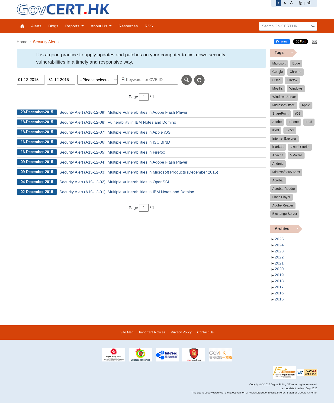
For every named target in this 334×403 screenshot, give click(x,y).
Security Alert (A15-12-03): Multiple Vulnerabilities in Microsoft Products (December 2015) (138, 172)
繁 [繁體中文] (300, 3)
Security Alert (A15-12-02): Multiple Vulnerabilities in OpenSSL (114, 182)
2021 (279, 263)
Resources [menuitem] (128, 26)
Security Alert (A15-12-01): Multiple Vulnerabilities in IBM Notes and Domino (126, 192)
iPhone (294, 122)
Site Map (127, 332)
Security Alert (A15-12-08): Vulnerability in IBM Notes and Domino (117, 122)
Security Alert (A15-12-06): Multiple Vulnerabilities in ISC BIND (114, 142)
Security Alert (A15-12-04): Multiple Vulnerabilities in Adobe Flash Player (123, 162)
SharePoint (280, 113)
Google (277, 72)
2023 (279, 251)
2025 (279, 239)
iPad (309, 122)
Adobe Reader (282, 205)
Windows (295, 88)
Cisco (276, 80)
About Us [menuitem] (99, 26)
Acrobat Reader (283, 188)
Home (22, 41)
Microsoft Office (283, 105)
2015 (279, 299)
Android (277, 163)
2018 (279, 281)
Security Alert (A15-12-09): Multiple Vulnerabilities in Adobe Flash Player (123, 112)
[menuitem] (22, 26)
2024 (279, 245)
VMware (296, 155)
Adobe (277, 122)
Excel (290, 130)
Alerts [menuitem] (36, 26)
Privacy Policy (181, 332)
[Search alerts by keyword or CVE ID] (149, 80)
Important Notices (152, 332)
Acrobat (277, 180)
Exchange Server (284, 214)
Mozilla (277, 88)
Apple (306, 105)
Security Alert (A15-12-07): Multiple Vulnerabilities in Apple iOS (114, 132)
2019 (279, 275)
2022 (279, 257)
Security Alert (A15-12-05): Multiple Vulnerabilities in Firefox (112, 152)
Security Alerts (45, 41)
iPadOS (277, 147)
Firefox (292, 80)
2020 (279, 269)
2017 (279, 287)
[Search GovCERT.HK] (288, 26)
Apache (277, 155)
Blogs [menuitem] (53, 26)
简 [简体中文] (309, 3)
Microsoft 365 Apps (286, 172)
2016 (279, 293)
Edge (296, 63)
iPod (275, 130)
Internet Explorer (284, 138)
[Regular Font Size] (278, 3)
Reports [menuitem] (72, 26)
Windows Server (284, 97)
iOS (298, 113)
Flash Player (281, 197)
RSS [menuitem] (149, 26)
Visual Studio (299, 147)
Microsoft (279, 63)
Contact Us (205, 332)
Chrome (295, 72)
